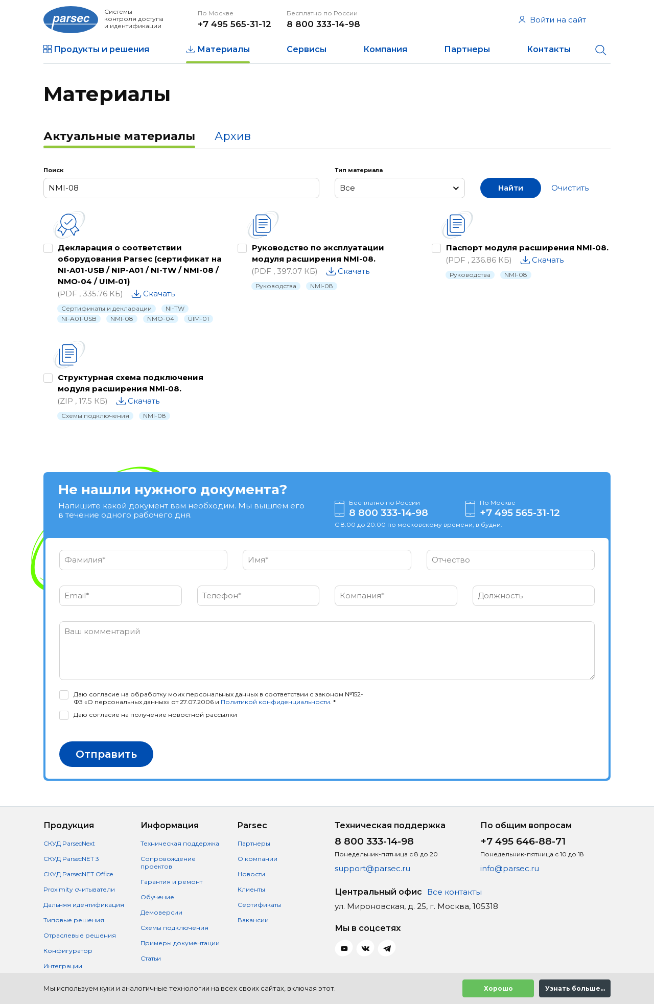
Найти (510, 188)
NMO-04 (160, 318)
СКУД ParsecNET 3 (71, 858)
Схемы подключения (95, 415)
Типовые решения (73, 920)
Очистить (570, 188)
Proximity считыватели (79, 889)
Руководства (275, 286)
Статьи (151, 958)
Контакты (549, 49)
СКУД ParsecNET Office (78, 874)
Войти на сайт (552, 20)
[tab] (119, 137)
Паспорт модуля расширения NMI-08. (527, 247)
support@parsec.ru (372, 868)
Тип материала (359, 170)
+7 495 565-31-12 (234, 24)
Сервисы (306, 49)
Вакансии (253, 920)
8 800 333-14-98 (323, 24)
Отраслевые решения (79, 935)
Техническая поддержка (180, 843)
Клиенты (251, 889)
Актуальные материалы (119, 136)
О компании (257, 858)
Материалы (223, 49)
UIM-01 (198, 318)
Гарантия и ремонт (171, 881)
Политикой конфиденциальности (275, 702)
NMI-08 (121, 318)
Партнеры (467, 49)
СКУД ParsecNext (69, 843)
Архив (233, 136)
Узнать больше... (575, 988)
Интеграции (62, 966)
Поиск (53, 170)
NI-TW (175, 308)
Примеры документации (180, 943)
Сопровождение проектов (168, 862)
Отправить (106, 754)
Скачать (159, 293)
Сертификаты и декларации (106, 308)
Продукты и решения (101, 49)
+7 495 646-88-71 (523, 841)
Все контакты (454, 892)
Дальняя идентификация (83, 904)
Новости (251, 874)
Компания (385, 49)
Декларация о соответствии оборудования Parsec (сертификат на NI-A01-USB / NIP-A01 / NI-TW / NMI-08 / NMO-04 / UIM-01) (140, 264)
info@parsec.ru (509, 868)
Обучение (157, 897)
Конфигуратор (67, 950)
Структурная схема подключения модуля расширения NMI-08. (130, 382)
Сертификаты (260, 904)
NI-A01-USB (79, 318)
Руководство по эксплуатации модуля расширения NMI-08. (318, 253)
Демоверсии (161, 912)
